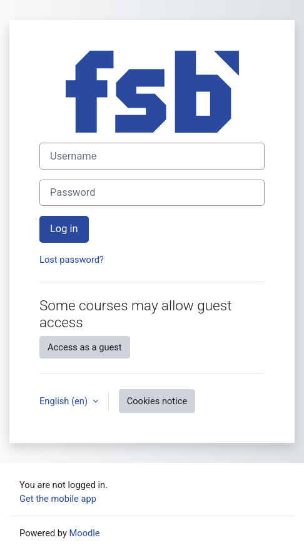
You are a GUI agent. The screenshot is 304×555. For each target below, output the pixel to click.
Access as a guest (85, 347)
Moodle (84, 533)
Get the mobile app (57, 498)
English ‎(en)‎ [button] (64, 401)
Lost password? (71, 259)
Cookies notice (157, 401)
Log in (64, 229)
